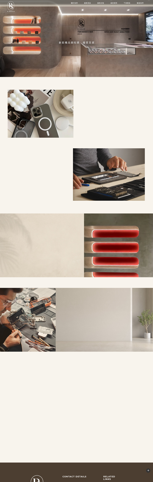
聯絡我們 (140, 8)
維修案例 (113, 8)
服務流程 (100, 8)
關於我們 (74, 8)
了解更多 (9, 184)
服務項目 (87, 8)
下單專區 (127, 8)
